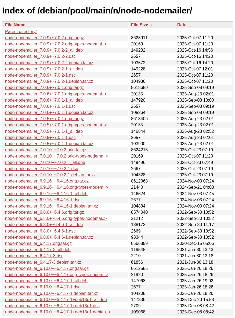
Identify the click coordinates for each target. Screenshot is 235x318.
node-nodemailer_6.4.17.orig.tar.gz (38, 243)
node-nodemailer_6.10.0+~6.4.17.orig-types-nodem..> (56, 274)
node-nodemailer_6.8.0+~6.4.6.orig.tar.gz (44, 212)
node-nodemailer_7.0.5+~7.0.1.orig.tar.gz (44, 118)
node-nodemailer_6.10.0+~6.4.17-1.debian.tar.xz (51, 293)
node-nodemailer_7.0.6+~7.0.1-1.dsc (40, 106)
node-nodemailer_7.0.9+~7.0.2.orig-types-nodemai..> (56, 44)
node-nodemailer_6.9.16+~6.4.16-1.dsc (42, 200)
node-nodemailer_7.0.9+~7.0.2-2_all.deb (44, 50)
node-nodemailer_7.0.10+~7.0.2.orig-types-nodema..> (56, 156)
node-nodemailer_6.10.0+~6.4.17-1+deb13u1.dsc (52, 305)
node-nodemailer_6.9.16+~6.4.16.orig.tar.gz (47, 181)
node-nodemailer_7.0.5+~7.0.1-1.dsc (40, 137)
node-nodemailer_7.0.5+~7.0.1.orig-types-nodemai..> (56, 125)
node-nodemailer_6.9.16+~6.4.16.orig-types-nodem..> (56, 187)
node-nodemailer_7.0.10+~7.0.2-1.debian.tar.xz (50, 175)
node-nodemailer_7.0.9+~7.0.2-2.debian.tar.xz (49, 62)
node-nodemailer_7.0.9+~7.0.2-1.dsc (40, 75)
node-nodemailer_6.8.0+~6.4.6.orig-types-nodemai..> (56, 218)
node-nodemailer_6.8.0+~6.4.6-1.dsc (40, 231)
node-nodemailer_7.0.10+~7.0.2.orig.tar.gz (45, 150)
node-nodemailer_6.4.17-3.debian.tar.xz (43, 262)
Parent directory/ (21, 31)
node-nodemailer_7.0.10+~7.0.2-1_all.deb (45, 162)
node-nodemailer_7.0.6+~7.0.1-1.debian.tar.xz (49, 112)
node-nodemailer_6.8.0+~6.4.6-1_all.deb (44, 224)
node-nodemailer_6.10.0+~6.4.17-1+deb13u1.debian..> (58, 312)
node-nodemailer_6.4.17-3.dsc (34, 255)
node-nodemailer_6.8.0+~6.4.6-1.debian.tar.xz (49, 237)
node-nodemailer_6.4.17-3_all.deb (38, 249)
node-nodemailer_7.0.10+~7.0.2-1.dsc (41, 168)
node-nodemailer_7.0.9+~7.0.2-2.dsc (40, 56)
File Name (15, 25)
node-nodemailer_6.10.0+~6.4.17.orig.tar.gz (47, 268)
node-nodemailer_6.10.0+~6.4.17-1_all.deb (46, 280)
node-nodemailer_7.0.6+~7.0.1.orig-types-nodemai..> (56, 94)
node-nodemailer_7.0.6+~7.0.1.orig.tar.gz (44, 87)
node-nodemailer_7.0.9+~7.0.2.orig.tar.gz (44, 37)
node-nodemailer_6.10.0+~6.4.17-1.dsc (42, 287)
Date (182, 25)
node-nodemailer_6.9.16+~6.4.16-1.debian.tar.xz (51, 206)
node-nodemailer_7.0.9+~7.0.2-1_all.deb (44, 69)
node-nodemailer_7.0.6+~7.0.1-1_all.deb (44, 100)
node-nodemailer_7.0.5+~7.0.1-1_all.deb (44, 131)
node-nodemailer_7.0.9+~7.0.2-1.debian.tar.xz (49, 81)
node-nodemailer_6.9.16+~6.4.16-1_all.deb (46, 193)
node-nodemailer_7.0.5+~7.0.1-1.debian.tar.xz (49, 143)
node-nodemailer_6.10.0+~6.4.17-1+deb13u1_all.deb (56, 299)
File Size (139, 25)
